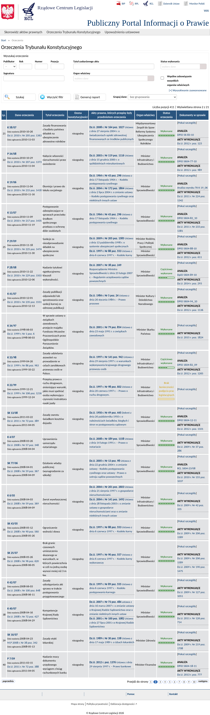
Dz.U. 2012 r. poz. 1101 (190, 428)
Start (3, 40)
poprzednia (8, 681)
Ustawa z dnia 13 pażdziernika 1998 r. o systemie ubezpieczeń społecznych (111, 242)
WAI (206, 11)
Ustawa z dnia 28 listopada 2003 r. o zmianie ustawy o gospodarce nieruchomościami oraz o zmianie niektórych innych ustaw (111, 507)
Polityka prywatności (97, 704)
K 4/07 (11, 437)
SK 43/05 (12, 523)
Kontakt (173, 694)
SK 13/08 (12, 412)
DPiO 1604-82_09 (187, 364)
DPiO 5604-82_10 (187, 218)
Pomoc (131, 694)
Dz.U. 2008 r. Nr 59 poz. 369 (23, 503)
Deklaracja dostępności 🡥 (123, 704)
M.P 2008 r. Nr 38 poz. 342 (22, 642)
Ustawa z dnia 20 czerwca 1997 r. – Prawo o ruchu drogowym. (110, 390)
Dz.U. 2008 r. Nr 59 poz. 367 (23, 471)
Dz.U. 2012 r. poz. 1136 (190, 310)
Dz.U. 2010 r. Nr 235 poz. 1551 (24, 302)
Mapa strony (77, 704)
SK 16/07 (12, 634)
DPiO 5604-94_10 (187, 301)
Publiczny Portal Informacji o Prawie (148, 22)
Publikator (8, 61)
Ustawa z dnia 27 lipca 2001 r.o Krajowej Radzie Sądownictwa (111, 622)
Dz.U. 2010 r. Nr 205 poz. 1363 (24, 135)
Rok (21, 61)
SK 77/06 (12, 463)
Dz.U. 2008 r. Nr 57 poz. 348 (23, 445)
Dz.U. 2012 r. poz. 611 (189, 257)
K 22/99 (11, 385)
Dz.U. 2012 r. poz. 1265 (190, 373)
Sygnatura (8, 73)
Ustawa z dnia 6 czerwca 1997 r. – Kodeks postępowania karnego (110, 588)
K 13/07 (11, 212)
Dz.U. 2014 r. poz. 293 (189, 283)
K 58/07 (11, 127)
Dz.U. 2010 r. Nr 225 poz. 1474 (24, 249)
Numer (38, 61)
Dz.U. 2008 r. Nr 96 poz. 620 (23, 561)
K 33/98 (11, 357)
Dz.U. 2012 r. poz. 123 (189, 143)
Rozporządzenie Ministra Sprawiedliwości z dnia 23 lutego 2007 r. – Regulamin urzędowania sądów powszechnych (110, 273)
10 (194, 681)
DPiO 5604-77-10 (187, 161)
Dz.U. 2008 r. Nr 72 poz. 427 (23, 616)
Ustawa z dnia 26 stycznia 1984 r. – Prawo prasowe (109, 299)
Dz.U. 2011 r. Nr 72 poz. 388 (23, 666)
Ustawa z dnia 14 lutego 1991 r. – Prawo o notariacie (111, 442)
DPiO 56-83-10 (185, 134)
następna (202, 681)
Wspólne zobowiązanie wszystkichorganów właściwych (179, 81)
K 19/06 (11, 182)
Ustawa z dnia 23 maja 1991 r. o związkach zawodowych (110, 331)
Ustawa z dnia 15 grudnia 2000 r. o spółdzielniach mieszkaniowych (111, 159)
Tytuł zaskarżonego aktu (86, 61)
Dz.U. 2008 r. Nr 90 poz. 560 (23, 531)
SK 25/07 (12, 552)
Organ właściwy (81, 73)
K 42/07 (11, 582)
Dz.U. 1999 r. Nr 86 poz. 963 (23, 365)
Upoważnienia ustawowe (122, 32)
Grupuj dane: (120, 96)
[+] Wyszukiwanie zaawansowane (188, 90)
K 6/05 (11, 495)
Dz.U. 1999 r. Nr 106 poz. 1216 (24, 393)
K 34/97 (11, 325)
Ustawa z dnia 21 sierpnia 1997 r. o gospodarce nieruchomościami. (111, 490)
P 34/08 (11, 153)
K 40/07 (11, 608)
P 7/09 (11, 658)
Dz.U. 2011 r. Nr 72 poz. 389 (23, 420)
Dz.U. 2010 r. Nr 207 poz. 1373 (24, 162)
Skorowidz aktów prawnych (23, 32)
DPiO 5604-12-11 (187, 420)
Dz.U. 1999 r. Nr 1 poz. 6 (20, 333)
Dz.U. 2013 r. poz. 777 (189, 674)
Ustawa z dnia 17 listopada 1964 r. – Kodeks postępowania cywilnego (110, 179)
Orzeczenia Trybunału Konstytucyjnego (73, 32)
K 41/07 (11, 293)
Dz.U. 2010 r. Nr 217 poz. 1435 (24, 220)
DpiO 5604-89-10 (187, 274)
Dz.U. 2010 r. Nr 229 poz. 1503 (24, 275)
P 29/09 (11, 241)
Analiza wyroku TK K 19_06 (192, 187)
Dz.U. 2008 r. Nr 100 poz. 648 (23, 590)
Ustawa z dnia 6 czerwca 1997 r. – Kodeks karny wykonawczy (110, 558)
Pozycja (55, 61)
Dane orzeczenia (24, 115)
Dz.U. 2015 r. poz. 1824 (190, 337)
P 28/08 (11, 267)
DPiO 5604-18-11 (187, 666)
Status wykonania (170, 61)
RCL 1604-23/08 (186, 468)
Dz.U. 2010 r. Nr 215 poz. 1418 (24, 190)
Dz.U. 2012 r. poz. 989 (189, 170)
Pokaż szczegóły (187, 122)
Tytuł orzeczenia (54, 115)
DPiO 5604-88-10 (187, 248)
